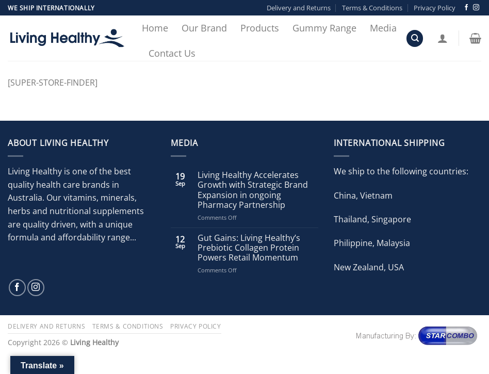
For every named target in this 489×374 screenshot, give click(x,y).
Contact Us (172, 53)
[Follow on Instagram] (476, 7)
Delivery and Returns (299, 7)
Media (383, 28)
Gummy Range (324, 28)
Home (155, 28)
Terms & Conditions (372, 7)
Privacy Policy (434, 7)
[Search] (414, 38)
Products (259, 28)
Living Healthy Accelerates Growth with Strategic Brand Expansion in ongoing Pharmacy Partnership (253, 190)
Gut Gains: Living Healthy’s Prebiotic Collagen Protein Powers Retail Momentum (249, 248)
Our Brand (204, 28)
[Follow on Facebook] (466, 7)
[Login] (442, 38)
